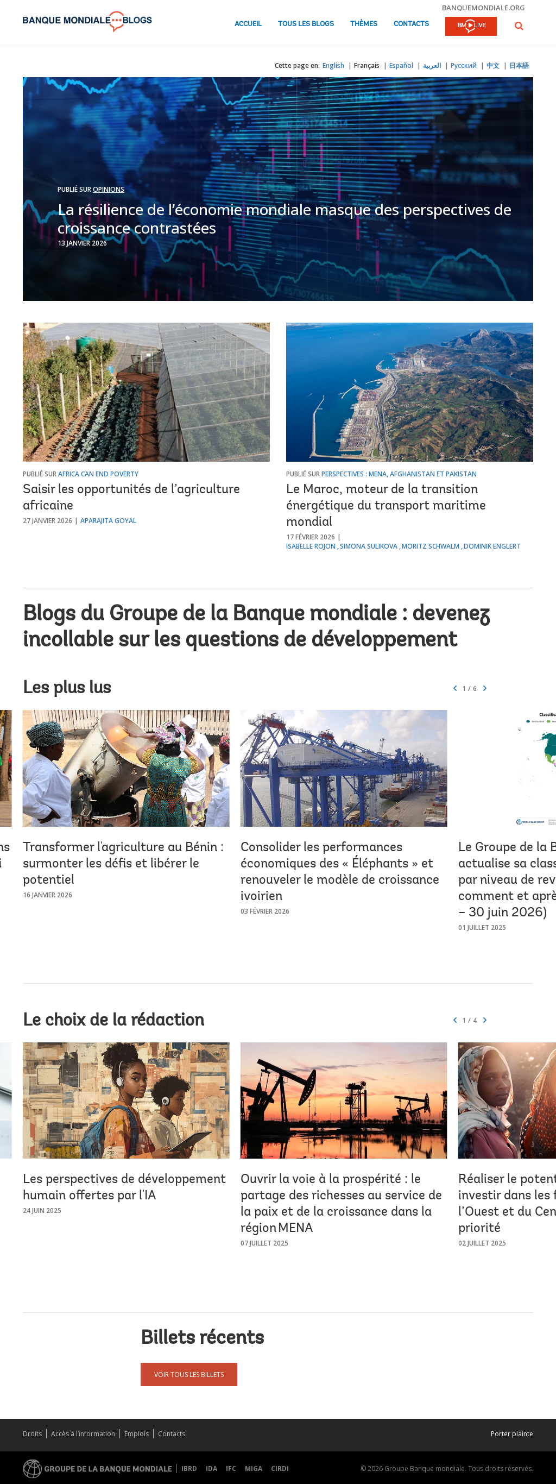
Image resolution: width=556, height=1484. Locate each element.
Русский (464, 65)
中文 (493, 65)
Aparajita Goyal (108, 520)
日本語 (519, 65)
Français (367, 65)
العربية (432, 65)
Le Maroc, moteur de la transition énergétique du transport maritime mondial (386, 506)
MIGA (253, 1468)
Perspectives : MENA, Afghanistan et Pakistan (399, 474)
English (333, 65)
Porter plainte (512, 1433)
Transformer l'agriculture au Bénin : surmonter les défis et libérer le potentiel (123, 864)
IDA (211, 1468)
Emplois (136, 1433)
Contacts (411, 24)
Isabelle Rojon (311, 546)
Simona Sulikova (368, 546)
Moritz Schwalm (430, 546)
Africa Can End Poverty (98, 474)
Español (401, 65)
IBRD (189, 1468)
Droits (32, 1433)
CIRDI (280, 1468)
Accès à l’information (83, 1433)
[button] (519, 25)
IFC (231, 1468)
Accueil (248, 24)
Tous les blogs (306, 24)
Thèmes (363, 24)
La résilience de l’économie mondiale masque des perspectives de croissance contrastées (284, 218)
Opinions (108, 189)
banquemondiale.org (483, 7)
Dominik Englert (492, 546)
